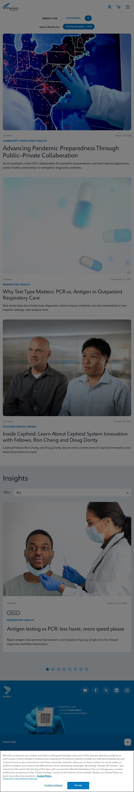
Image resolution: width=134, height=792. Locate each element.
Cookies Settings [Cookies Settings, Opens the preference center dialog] (53, 785)
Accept (78, 785)
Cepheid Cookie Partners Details (20, 779)
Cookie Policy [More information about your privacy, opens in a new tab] (44, 776)
